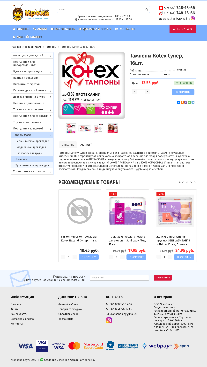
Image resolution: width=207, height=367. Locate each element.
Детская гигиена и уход (29, 97)
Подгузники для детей (28, 128)
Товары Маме (33, 46)
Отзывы (86, 144)
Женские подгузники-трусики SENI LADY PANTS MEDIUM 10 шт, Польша (173, 240)
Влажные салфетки (26, 84)
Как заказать (63, 29)
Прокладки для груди (28, 153)
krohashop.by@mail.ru (176, 18)
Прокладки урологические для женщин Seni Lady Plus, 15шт (127, 240)
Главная (21, 29)
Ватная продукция (25, 77)
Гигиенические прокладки (32, 141)
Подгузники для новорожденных (24, 63)
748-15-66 (179, 7)
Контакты (124, 29)
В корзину (183, 92)
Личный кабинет (27, 37)
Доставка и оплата (95, 29)
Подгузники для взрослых (30, 116)
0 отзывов (181, 70)
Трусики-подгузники (27, 122)
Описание (68, 144)
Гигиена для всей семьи (29, 90)
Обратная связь (68, 314)
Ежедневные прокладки (30, 147)
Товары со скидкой (70, 309)
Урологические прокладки (32, 165)
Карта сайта (65, 318)
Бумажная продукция (27, 71)
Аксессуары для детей (28, 55)
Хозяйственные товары (29, 171)
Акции (40, 29)
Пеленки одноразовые (28, 103)
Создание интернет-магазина (63, 359)
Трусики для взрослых (28, 109)
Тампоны (51, 46)
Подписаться (163, 277)
